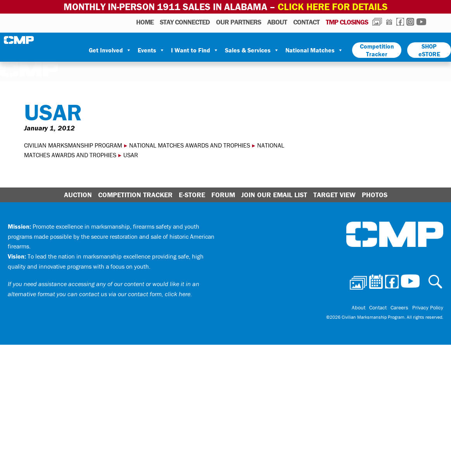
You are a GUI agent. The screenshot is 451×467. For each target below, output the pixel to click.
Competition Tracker (377, 50)
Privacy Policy (427, 307)
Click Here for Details (333, 7)
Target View (334, 194)
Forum (223, 194)
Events (151, 50)
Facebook (400, 22)
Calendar (389, 22)
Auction (78, 194)
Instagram (410, 22)
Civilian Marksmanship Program (19, 40)
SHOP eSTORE (429, 50)
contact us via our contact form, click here (134, 294)
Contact (306, 21)
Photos (377, 22)
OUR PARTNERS (238, 21)
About (277, 21)
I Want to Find (195, 50)
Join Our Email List (274, 194)
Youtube (421, 22)
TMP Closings (347, 21)
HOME (145, 21)
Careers (399, 307)
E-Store (192, 194)
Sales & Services (252, 50)
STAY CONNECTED (185, 21)
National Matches (314, 50)
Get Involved (110, 50)
